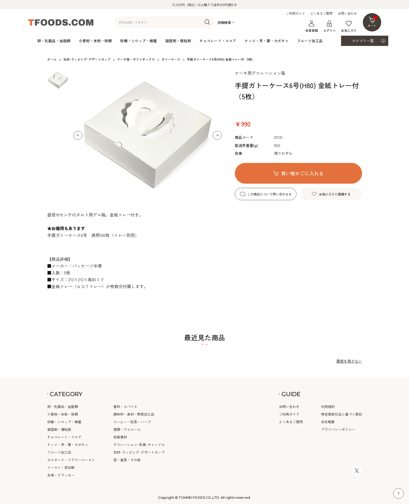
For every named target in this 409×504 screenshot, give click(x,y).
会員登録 (311, 26)
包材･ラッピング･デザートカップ (139, 452)
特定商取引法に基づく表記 (341, 414)
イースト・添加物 (61, 467)
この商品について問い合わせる (269, 194)
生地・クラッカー (61, 475)
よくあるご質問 (321, 13)
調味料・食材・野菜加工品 (133, 414)
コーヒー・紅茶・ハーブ (132, 421)
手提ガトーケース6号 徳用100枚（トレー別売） (93, 235)
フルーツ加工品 (310, 40)
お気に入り (349, 26)
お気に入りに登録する (334, 194)
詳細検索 (224, 22)
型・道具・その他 (127, 459)
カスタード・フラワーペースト (71, 459)
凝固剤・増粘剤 (178, 40)
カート (372, 22)
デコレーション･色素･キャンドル (139, 444)
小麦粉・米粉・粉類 (95, 40)
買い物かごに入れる (302, 173)
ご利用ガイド (295, 13)
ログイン (329, 26)
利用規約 (328, 406)
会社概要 (328, 421)
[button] (77, 135)
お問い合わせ (347, 13)
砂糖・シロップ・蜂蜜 (138, 40)
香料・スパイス (125, 406)
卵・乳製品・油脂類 (53, 40)
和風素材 (120, 436)
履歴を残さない (349, 361)
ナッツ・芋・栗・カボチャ (267, 40)
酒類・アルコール (127, 429)
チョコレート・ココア (217, 40)
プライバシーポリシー (338, 429)
